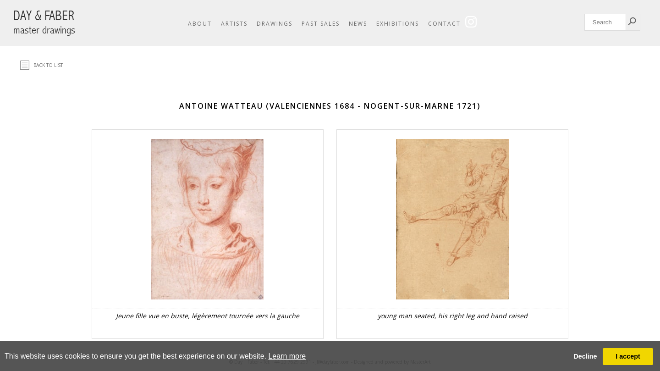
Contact (444, 24)
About (200, 24)
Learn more (287, 356)
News (358, 24)
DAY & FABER (44, 22)
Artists (234, 24)
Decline (585, 356)
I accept (628, 356)
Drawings (274, 24)
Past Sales (321, 24)
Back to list (48, 65)
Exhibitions (397, 24)
